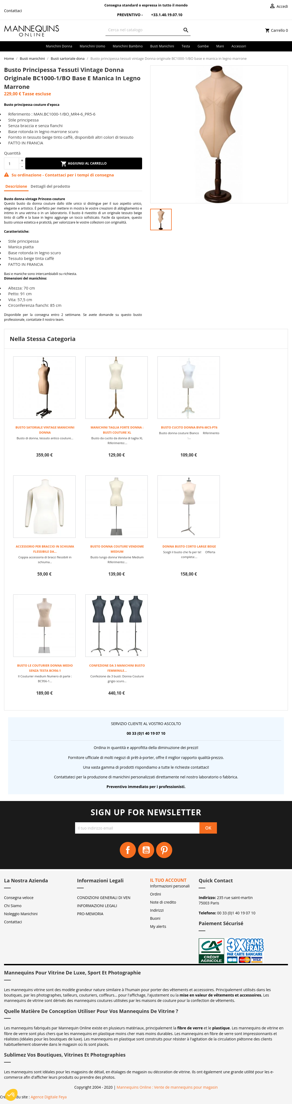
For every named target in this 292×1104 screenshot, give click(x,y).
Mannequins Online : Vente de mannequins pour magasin (167, 1087)
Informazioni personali (170, 886)
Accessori (238, 46)
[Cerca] (148, 30)
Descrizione (16, 186)
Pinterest (164, 850)
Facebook (128, 850)
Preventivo (125, 14)
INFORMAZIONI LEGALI (97, 905)
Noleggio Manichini (21, 913)
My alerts (158, 926)
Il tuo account (168, 880)
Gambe (203, 46)
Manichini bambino (128, 46)
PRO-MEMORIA (90, 913)
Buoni (155, 918)
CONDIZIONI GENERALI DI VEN (103, 897)
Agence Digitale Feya (49, 1096)
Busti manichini (162, 46)
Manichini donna (59, 46)
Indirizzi (157, 910)
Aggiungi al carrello (84, 164)
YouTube (146, 850)
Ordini (155, 894)
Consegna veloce (18, 897)
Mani (220, 46)
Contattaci (13, 10)
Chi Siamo (13, 905)
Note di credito (163, 902)
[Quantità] (11, 163)
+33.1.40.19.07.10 (163, 14)
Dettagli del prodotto (50, 186)
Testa (186, 46)
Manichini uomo (92, 46)
